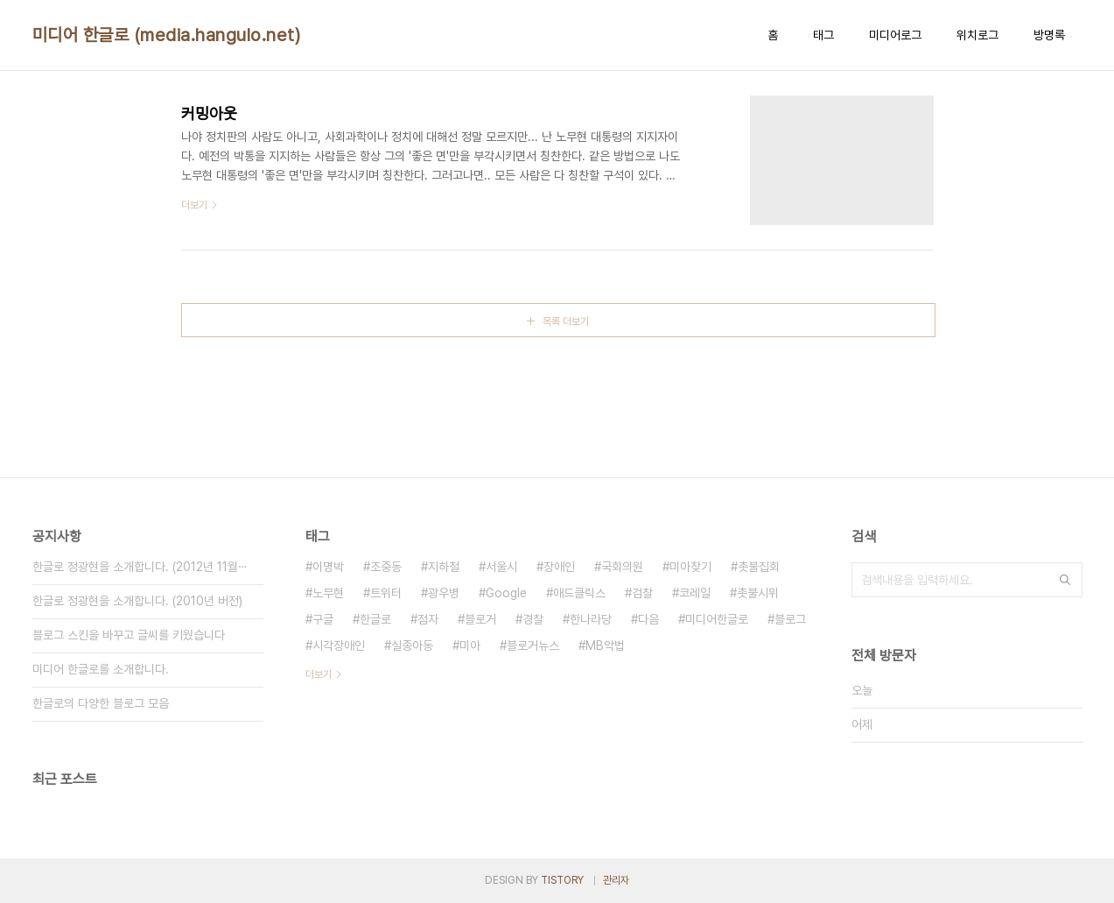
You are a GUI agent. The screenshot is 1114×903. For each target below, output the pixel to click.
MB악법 (605, 645)
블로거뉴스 (533, 645)
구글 (322, 619)
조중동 (386, 567)
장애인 (559, 567)
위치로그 (977, 35)
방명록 (1049, 35)
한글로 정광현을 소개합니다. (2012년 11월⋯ (140, 567)
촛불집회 (759, 567)
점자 (427, 619)
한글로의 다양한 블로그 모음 (100, 703)
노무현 (328, 593)
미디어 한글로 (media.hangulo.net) (166, 35)
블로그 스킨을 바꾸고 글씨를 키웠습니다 (128, 635)
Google (506, 593)
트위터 (386, 593)
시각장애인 (338, 645)
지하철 (443, 567)
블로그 (790, 619)
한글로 (375, 619)
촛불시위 (758, 593)
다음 (648, 619)
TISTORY (562, 880)
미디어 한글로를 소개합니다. (100, 669)
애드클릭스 (579, 593)
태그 (823, 35)
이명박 (328, 567)
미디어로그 (895, 35)
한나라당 (591, 619)
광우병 (443, 593)
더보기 (318, 674)
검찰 (642, 593)
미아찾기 (690, 567)
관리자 (616, 880)
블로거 (480, 619)
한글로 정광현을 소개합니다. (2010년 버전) (137, 601)
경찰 (532, 619)
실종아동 (412, 645)
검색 (1065, 579)
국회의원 (622, 567)
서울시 (501, 567)
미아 (469, 645)
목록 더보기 (566, 321)
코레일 (695, 593)
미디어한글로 (716, 619)
